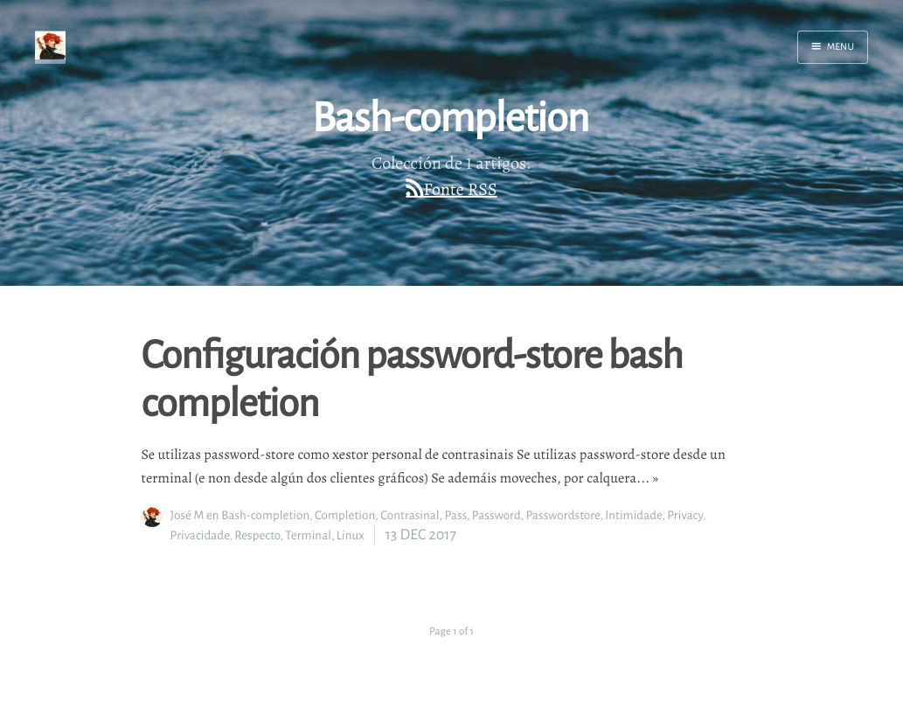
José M (187, 515)
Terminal (308, 535)
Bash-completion (265, 515)
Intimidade (633, 515)
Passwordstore (563, 515)
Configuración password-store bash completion (412, 377)
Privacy (685, 515)
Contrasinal (410, 515)
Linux (351, 535)
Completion (345, 515)
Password (496, 515)
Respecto (257, 535)
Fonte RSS (460, 189)
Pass (455, 515)
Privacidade (200, 535)
